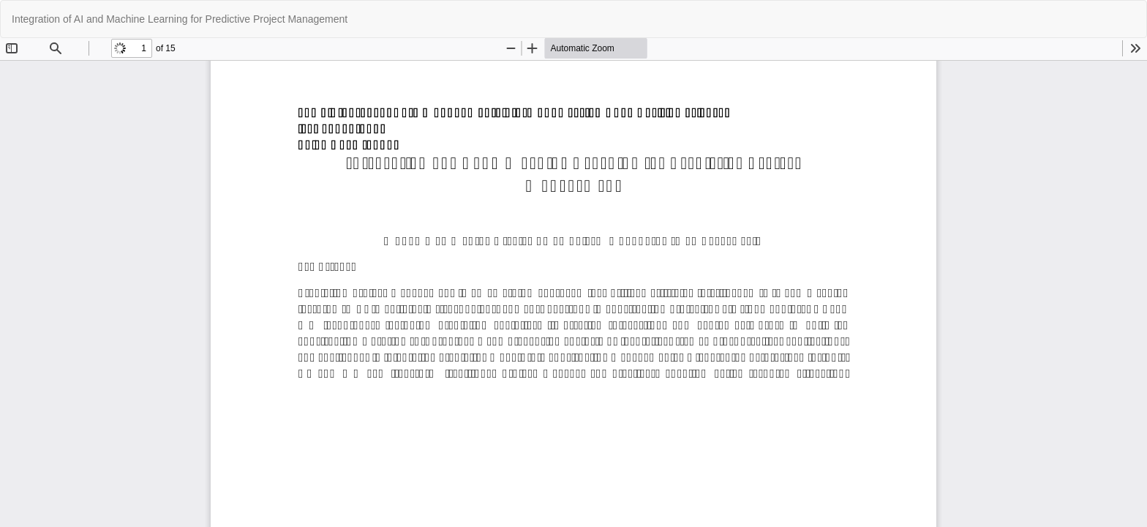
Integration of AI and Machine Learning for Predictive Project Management (179, 19)
